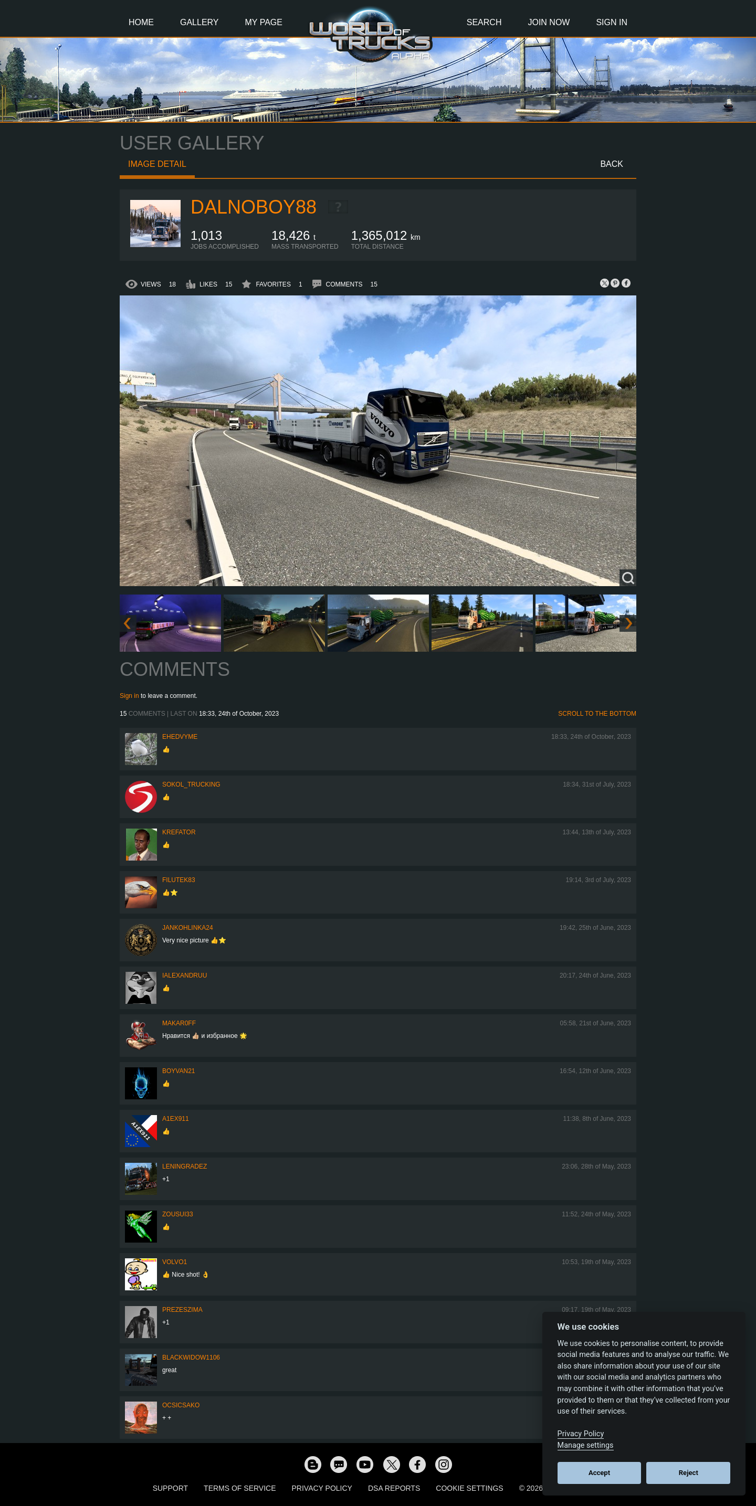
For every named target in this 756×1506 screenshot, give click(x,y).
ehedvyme (179, 736)
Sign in (129, 695)
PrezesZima (182, 1309)
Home (141, 22)
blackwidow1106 (191, 1357)
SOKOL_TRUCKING (191, 784)
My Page (263, 22)
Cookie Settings (469, 1488)
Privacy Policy (322, 1488)
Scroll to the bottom (597, 713)
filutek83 (178, 880)
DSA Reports (394, 1488)
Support (170, 1488)
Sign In (611, 22)
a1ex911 (175, 1118)
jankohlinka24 (187, 927)
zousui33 (177, 1214)
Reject (688, 1473)
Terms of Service (240, 1488)
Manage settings (586, 1445)
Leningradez (184, 1166)
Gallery (199, 22)
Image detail (157, 164)
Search (484, 22)
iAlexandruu (184, 975)
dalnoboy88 (254, 207)
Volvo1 (174, 1262)
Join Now (549, 22)
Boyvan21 (178, 1071)
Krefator (179, 832)
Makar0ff (179, 1023)
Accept (599, 1473)
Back (611, 164)
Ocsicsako (181, 1405)
